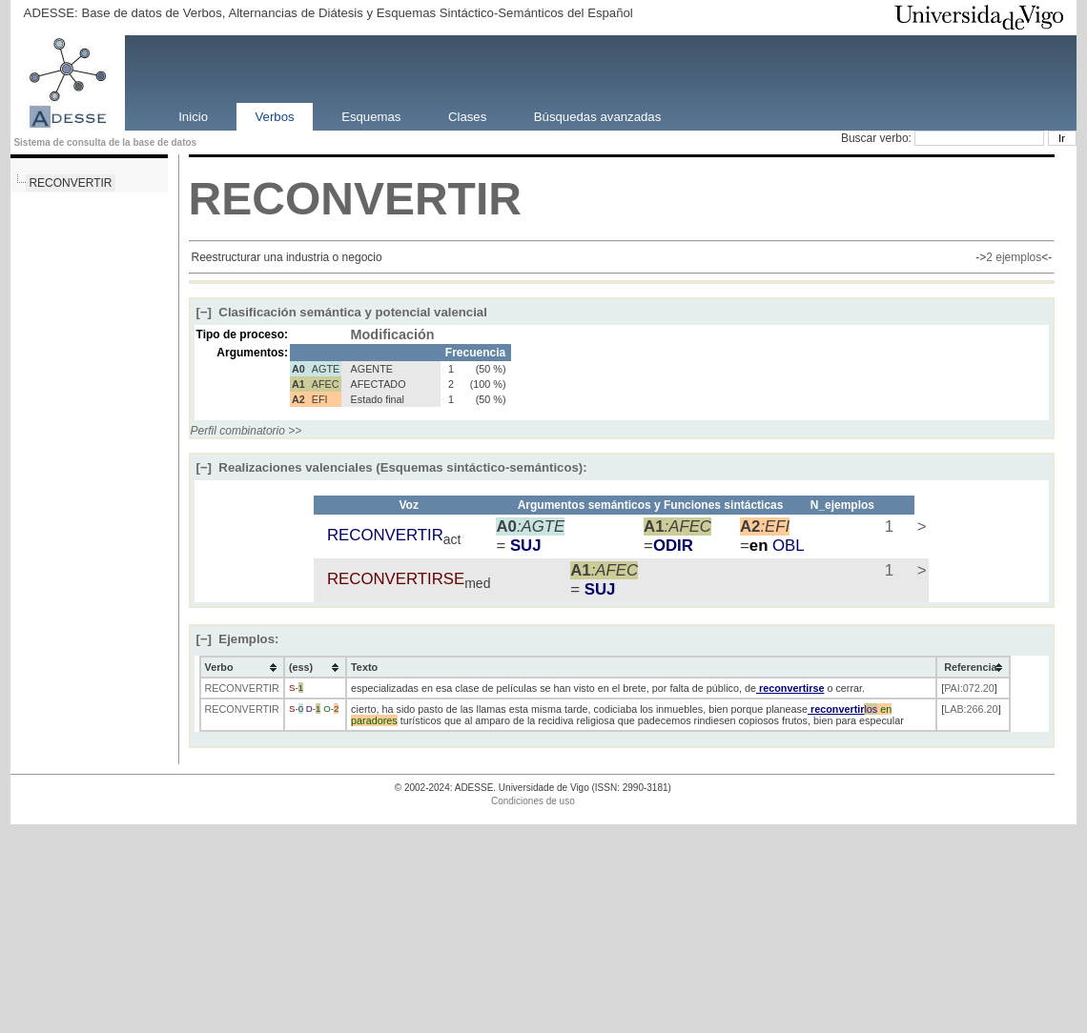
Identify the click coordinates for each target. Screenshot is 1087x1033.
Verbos (275, 116)
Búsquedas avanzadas (597, 116)
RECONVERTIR (70, 183)
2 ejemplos (1013, 257)
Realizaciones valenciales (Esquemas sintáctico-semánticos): (391, 467)
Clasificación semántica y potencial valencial (341, 312)
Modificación (393, 334)
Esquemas (370, 116)
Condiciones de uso (533, 801)
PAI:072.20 (969, 688)
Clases (467, 116)
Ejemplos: (237, 639)
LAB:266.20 (970, 709)
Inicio (193, 116)
